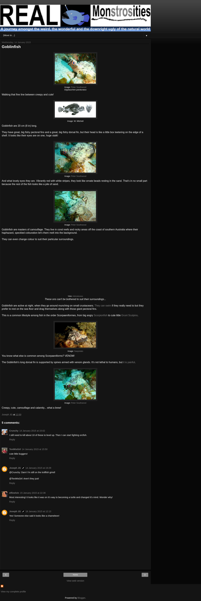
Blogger (81, 598)
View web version (75, 581)
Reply (12, 439)
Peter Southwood (78, 87)
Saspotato (78, 351)
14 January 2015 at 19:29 (38, 468)
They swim (103, 305)
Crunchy (13, 430)
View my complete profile (13, 591)
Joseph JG (15, 468)
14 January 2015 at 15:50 (34, 449)
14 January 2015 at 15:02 (32, 430)
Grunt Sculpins (129, 315)
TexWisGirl (15, 449)
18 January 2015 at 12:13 (38, 511)
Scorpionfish (100, 315)
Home (75, 575)
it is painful (129, 362)
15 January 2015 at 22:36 (33, 493)
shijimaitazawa (78, 296)
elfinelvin (14, 493)
